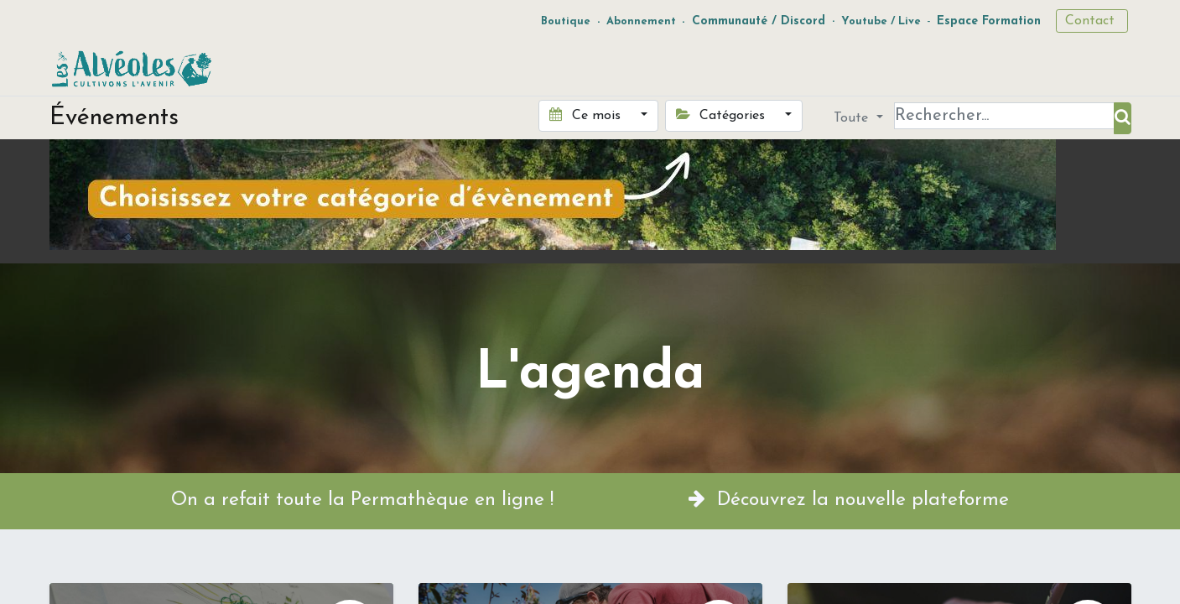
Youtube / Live (881, 21)
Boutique (565, 21)
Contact (1092, 21)
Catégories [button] (722, 114)
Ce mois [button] (586, 114)
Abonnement (641, 21)
